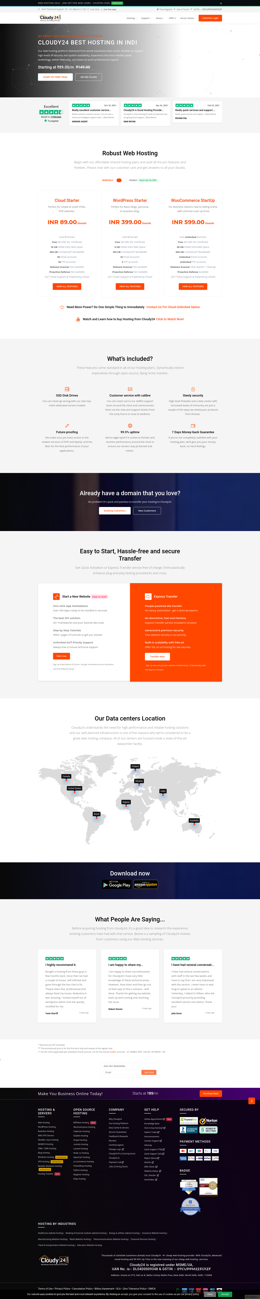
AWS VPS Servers (46, 1135)
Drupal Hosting (80, 1140)
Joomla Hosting (80, 1144)
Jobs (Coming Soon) (118, 1166)
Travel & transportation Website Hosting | (56, 1245)
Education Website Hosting (89, 1245)
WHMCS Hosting (45, 1144)
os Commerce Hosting (83, 1161)
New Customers (147, 510)
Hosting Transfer (49, 1174)
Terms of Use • (46, 1288)
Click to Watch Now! (170, 319)
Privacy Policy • (63, 1288)
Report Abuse (151, 1158)
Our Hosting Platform (118, 1123)
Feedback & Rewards (118, 1136)
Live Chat (93, 9)
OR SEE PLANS (88, 77)
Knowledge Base (151, 1123)
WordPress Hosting (47, 1127)
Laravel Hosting (80, 1149)
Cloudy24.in (114, 1158)
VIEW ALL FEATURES (67, 286)
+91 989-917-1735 (75, 9)
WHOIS (149, 1162)
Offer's (172, 18)
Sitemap (148, 1145)
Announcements (151, 1136)
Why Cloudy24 (115, 1119)
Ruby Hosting (79, 1179)
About (159, 18)
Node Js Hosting (81, 1153)
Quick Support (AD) (154, 1154)
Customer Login (210, 18)
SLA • (119, 1288)
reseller (113, 1051)
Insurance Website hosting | (154, 1233)
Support (145, 18)
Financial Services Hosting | (143, 1239)
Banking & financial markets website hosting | (86, 1233)
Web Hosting (44, 1122)
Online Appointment (158, 1119)
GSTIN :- (206, 9)
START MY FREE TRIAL (55, 77)
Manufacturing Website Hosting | (53, 1239)
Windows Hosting (53, 1157)
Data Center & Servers (119, 1128)
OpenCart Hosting (81, 1157)
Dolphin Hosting (80, 1136)
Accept (225, 1294)
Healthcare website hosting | (51, 1233)
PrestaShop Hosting (82, 1166)
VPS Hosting (50, 1161)
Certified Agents (116, 1145)
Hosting (131, 18)
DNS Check (151, 1167)
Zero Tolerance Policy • (136, 1288)
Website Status (152, 1171)
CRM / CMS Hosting (47, 1148)
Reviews (112, 1141)
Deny (210, 1294)
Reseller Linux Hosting (48, 1140)
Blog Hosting (44, 1153)
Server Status (187, 18)
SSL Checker (151, 1175)
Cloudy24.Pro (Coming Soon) (122, 1154)
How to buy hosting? (154, 1128)
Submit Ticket (151, 1132)
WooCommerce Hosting (84, 1127)
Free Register (164, 9)
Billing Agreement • (105, 1288)
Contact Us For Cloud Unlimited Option (173, 307)
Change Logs (116, 1149)
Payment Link (116, 1162)
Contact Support (153, 1141)
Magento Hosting (81, 1174)
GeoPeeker (150, 1180)
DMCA (152, 1288)
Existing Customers (115, 510)
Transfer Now (157, 656)
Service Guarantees (118, 1132)
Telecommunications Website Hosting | (111, 1239)
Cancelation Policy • (83, 1288)
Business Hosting (46, 1131)
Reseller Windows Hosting (50, 1168)
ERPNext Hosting (84, 1122)
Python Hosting (80, 1170)
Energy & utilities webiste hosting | (124, 1233)
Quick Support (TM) (154, 1149)
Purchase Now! (211, 1093)
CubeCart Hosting (81, 1131)
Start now (61, 656)
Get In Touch (181, 9)
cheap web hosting (188, 1259)
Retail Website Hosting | (80, 1239)
